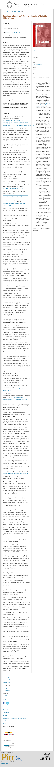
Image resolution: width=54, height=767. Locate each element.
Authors (7, 689)
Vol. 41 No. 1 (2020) (16, 11)
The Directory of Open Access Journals (12, 710)
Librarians (7, 690)
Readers (7, 687)
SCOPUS (5, 715)
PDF (36, 51)
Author (6, 697)
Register (5, 682)
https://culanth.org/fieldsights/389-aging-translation (15, 473)
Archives (9, 11)
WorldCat (5, 721)
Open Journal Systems (8, 679)
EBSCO (4, 723)
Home (4, 11)
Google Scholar (6, 712)
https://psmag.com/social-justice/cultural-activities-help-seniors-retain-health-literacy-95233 (15, 399)
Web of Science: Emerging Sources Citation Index (14, 718)
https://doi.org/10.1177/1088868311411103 (13, 188)
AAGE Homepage (7, 677)
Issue (6, 695)
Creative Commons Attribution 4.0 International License (43, 105)
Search (4, 699)
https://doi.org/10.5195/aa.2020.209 (13, 32)
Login (9, 682)
